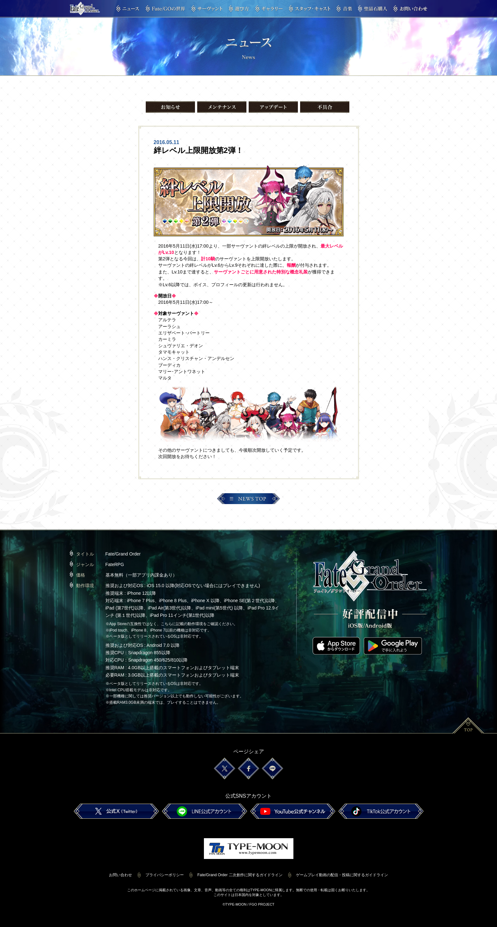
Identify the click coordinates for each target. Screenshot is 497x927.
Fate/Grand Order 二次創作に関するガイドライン (239, 875)
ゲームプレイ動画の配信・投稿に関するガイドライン (342, 875)
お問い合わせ (120, 875)
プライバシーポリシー (164, 875)
